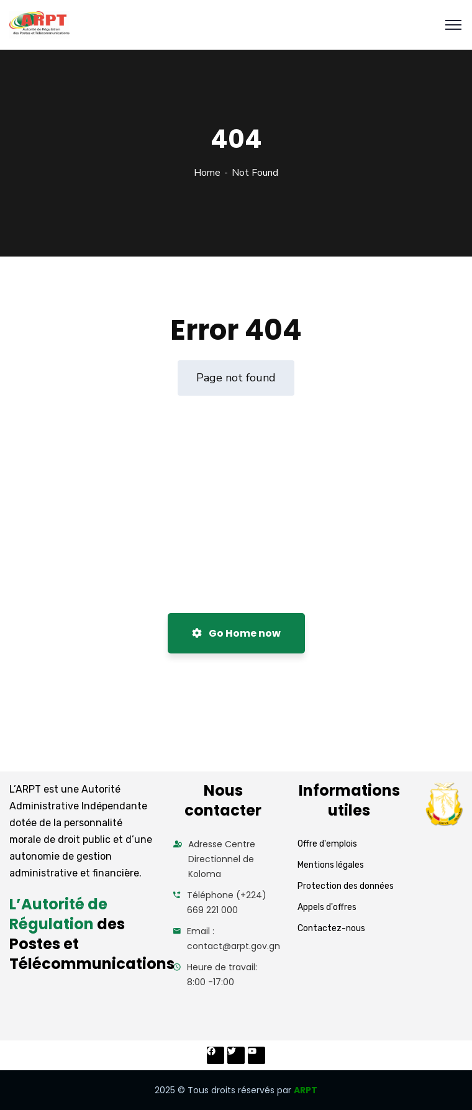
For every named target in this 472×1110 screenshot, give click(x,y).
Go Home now (236, 633)
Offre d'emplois (327, 844)
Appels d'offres (326, 907)
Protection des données (345, 886)
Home (207, 173)
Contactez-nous (331, 928)
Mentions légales (330, 865)
